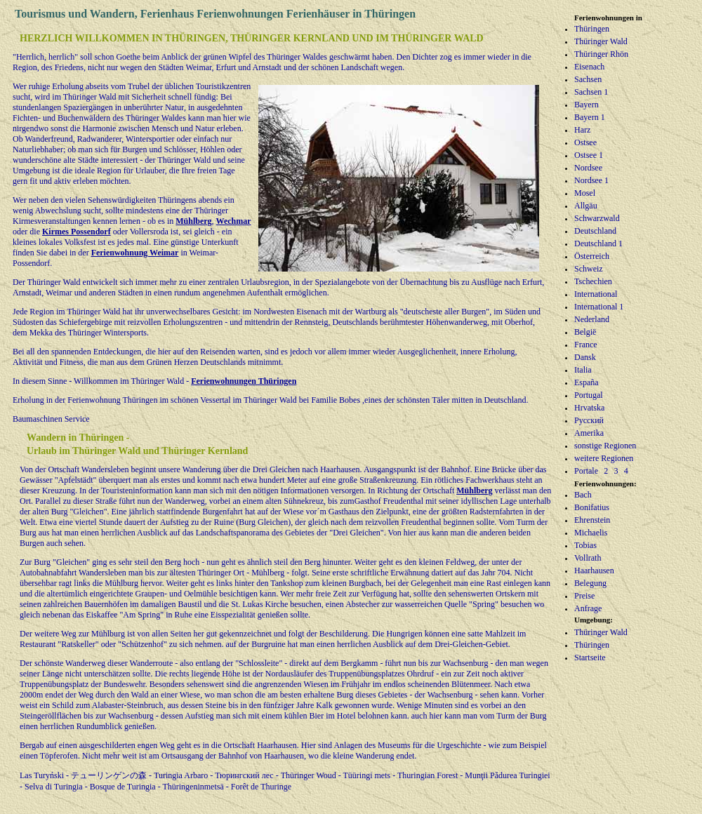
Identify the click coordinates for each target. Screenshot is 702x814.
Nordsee (588, 168)
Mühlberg (193, 221)
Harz (582, 130)
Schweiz (588, 269)
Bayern (586, 104)
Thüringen (591, 29)
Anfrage (588, 608)
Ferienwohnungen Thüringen (243, 381)
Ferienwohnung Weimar (135, 253)
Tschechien (593, 281)
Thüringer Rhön (601, 54)
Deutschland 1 (598, 243)
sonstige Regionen (605, 446)
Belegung (590, 583)
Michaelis (590, 533)
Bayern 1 (589, 117)
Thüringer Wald (601, 41)
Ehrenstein (592, 520)
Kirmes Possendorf (76, 231)
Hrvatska (589, 408)
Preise (584, 596)
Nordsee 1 (591, 180)
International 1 (598, 307)
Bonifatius (591, 507)
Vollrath (587, 558)
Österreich (591, 256)
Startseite (590, 657)
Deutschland (595, 231)
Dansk (585, 357)
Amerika (589, 433)
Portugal (588, 395)
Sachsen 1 (591, 92)
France (585, 344)
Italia (583, 370)
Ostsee (585, 142)
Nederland (591, 319)
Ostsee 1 (588, 155)
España (586, 382)
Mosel (584, 193)
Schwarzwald (597, 218)
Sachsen (588, 79)
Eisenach (589, 67)
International (595, 294)
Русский (589, 420)
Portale (586, 471)
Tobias (585, 545)
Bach (583, 495)
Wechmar (233, 221)
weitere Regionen (603, 458)
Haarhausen (594, 570)
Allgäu (585, 206)
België (585, 332)
